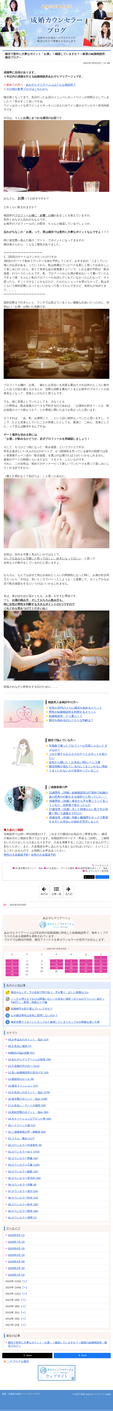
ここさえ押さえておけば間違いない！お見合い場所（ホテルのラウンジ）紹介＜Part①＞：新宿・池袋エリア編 (58, 1000)
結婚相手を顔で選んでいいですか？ (32, 1008)
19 (56, 967)
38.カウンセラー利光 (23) (23, 1197)
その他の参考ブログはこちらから (27, 88)
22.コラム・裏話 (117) (21, 1138)
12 (56, 964)
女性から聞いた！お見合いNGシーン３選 (74, 762)
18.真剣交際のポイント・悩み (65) (28, 1112)
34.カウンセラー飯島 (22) (23, 1171)
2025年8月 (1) (16, 1235)
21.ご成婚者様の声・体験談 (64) (27, 1131)
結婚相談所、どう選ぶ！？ (65, 716)
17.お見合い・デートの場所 (60, 868)
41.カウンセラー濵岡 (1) (22, 1217)
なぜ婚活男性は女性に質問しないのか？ (34, 1015)
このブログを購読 (18, 1361)
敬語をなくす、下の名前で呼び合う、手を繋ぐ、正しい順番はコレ (50, 992)
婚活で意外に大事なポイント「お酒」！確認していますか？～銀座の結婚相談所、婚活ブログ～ (57, 1344)
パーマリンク (101, 865)
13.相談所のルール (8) (21, 1079)
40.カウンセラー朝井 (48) (23, 1211)
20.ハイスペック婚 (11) (21, 1125)
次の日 (69, 890)
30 (12, 974)
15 (101, 964)
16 (12, 967)
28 (86, 971)
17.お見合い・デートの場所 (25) (27, 1105)
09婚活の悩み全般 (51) (21, 1052)
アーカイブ (13, 1228)
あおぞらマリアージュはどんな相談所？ (51, 84)
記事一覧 (56, 894)
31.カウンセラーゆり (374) (23, 1151)
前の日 (45, 890)
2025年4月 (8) (16, 1261)
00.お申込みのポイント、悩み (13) (28, 1039)
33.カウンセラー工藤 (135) (23, 1164)
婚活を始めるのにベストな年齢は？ (71, 720)
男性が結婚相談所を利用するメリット (72, 711)
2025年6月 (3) (16, 1248)
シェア (91, 877)
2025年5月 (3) (16, 1254)
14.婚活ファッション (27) (23, 1085)
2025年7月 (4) (16, 1241)
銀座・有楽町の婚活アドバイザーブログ (56, 23)
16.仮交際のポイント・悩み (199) (27, 1098)
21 (86, 967)
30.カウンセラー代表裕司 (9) (25, 1145)
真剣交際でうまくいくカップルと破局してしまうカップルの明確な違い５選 (55, 1021)
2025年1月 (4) (16, 1274)
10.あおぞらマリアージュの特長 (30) (29, 1059)
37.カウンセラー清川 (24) (23, 1191)
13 (71, 964)
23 (12, 971)
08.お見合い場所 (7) (19, 1046)
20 (71, 967)
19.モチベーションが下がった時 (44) (29, 1118)
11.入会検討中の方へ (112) (23, 1065)
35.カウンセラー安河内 (96, 871)
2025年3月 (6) (16, 1268)
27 (71, 971)
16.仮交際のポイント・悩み (29, 868)
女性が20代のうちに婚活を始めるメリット (75, 707)
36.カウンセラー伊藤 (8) (22, 1184)
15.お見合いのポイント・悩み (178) (29, 1092)
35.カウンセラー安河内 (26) (24, 1178)
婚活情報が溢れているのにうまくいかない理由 (78, 766)
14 (86, 964)
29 (101, 971)
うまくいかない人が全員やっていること (74, 770)
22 (101, 967)
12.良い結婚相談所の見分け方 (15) (28, 1072)
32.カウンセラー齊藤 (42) (23, 1158)
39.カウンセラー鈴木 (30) (23, 1204)
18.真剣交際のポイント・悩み (93, 868)
